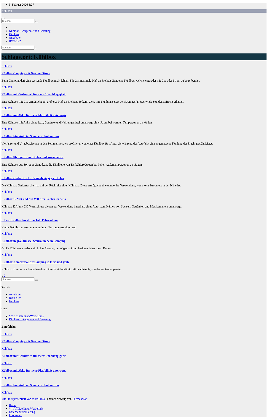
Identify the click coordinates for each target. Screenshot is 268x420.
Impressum (15, 415)
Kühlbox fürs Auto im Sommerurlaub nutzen (30, 136)
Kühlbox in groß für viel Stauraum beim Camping (33, 241)
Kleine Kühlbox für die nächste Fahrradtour (29, 220)
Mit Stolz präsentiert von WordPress (23, 398)
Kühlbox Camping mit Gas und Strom (25, 73)
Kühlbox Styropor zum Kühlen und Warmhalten (32, 157)
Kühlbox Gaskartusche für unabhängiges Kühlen (32, 178)
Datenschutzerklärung (22, 411)
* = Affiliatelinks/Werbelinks (26, 316)
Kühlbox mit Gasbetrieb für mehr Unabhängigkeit (33, 94)
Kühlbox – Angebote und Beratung (30, 30)
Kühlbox (6, 10)
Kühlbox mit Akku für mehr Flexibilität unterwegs (33, 115)
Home (12, 405)
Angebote (14, 37)
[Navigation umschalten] (2, 18)
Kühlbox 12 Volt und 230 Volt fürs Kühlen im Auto (33, 199)
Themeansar (79, 398)
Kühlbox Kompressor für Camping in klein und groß (35, 262)
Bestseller (15, 40)
